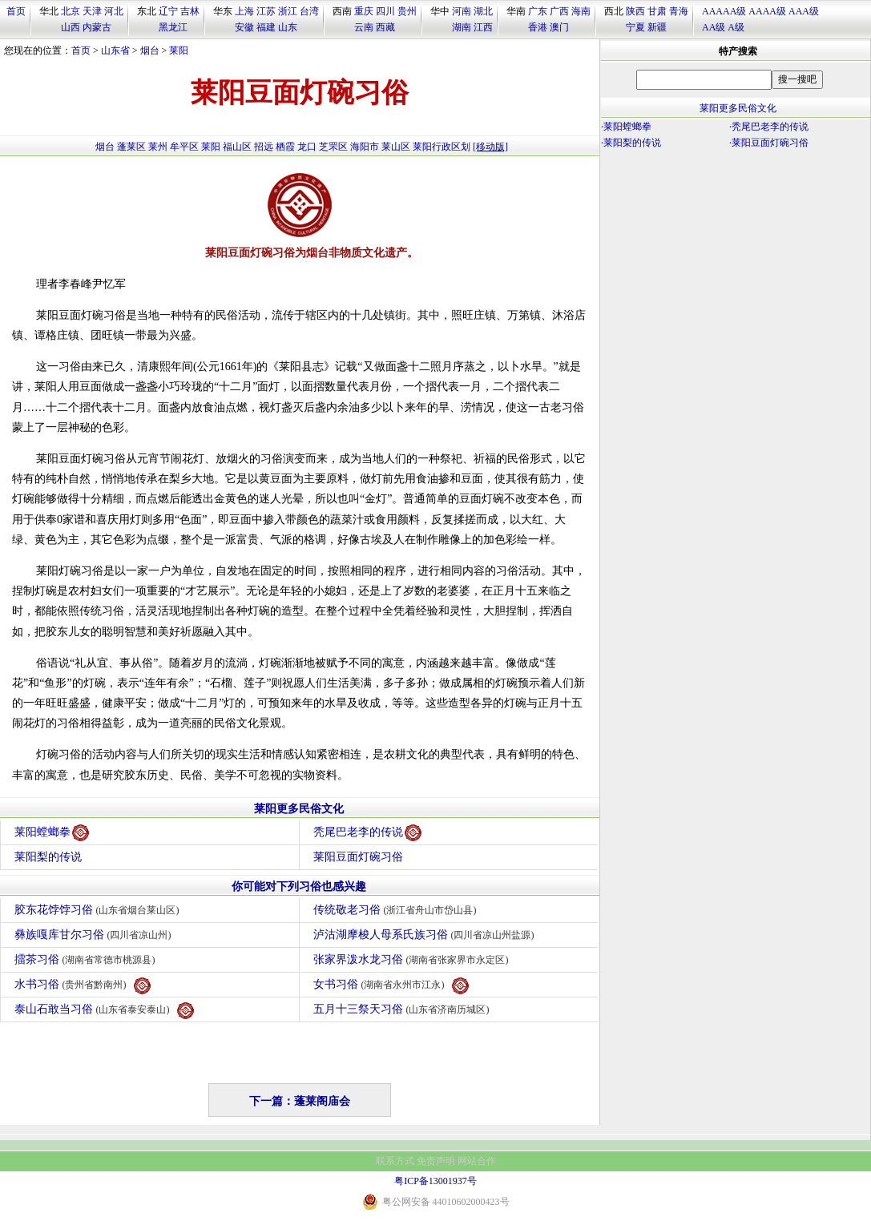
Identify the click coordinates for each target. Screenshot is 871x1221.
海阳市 (364, 146)
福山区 (237, 146)
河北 (113, 11)
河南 (461, 11)
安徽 (244, 27)
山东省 (115, 50)
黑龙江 (173, 27)
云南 (363, 27)
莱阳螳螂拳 (51, 832)
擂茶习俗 (86, 959)
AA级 (713, 27)
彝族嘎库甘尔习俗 (94, 935)
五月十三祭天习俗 (403, 1009)
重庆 (363, 11)
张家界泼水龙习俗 (413, 959)
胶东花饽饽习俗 (98, 910)
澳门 (559, 27)
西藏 (385, 27)
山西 (70, 27)
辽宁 (168, 11)
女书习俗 (391, 985)
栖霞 (285, 146)
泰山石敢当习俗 (104, 1010)
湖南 (461, 27)
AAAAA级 (724, 11)
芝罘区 (333, 146)
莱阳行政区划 (441, 146)
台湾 (309, 11)
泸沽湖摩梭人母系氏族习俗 (425, 935)
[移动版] (490, 146)
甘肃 (657, 11)
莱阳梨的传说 (48, 857)
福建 (266, 27)
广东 (537, 11)
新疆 (657, 27)
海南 (581, 11)
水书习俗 (82, 985)
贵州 (407, 11)
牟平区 (184, 146)
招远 (263, 146)
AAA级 (803, 11)
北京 (70, 11)
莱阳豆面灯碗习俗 (358, 857)
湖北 (483, 11)
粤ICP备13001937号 (435, 1181)
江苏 (266, 11)
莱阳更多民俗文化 (299, 809)
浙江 (287, 11)
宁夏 (635, 27)
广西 (559, 11)
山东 (287, 27)
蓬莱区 (131, 146)
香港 (537, 27)
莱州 (157, 146)
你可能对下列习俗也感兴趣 (299, 886)
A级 (736, 27)
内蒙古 (97, 27)
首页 (16, 11)
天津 (92, 11)
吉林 (190, 11)
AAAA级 (767, 11)
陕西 (635, 11)
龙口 (307, 146)
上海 (244, 11)
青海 (678, 11)
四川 (385, 11)
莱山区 (395, 146)
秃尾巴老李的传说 (367, 832)
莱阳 (178, 50)
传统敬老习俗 (397, 910)
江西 (483, 27)
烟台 (149, 50)
